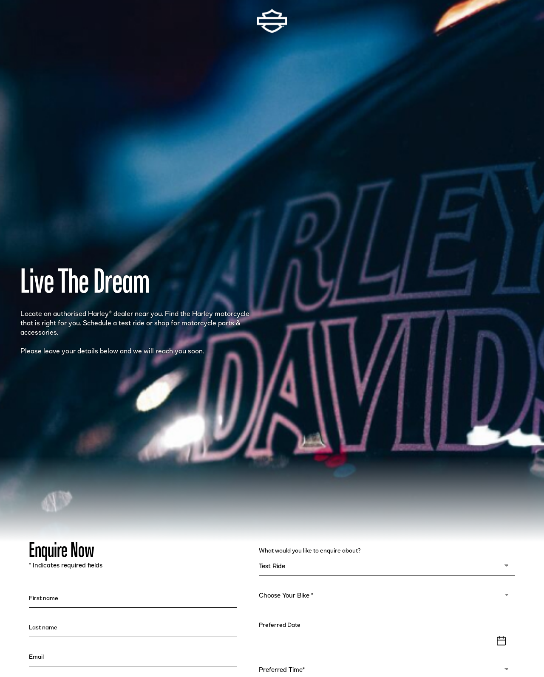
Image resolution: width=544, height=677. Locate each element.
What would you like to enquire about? (311, 551)
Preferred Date (281, 625)
